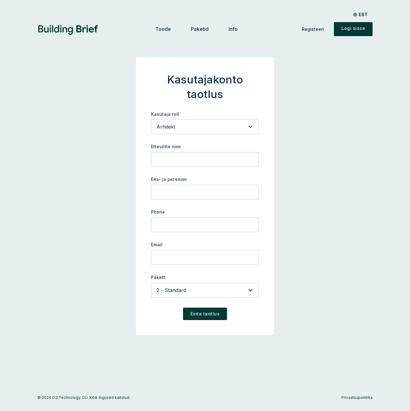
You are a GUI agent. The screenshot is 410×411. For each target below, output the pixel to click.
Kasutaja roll (165, 114)
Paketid (200, 29)
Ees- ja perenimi (169, 179)
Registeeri (313, 29)
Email (156, 244)
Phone (158, 212)
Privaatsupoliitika (357, 397)
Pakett (158, 277)
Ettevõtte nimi (166, 146)
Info (233, 29)
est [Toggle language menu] (363, 14)
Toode (163, 29)
